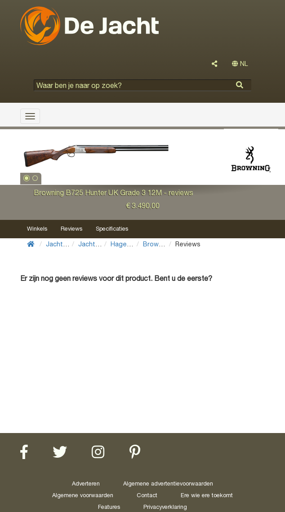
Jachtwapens (98, 244)
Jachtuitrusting (69, 244)
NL (240, 63)
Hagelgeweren (133, 244)
